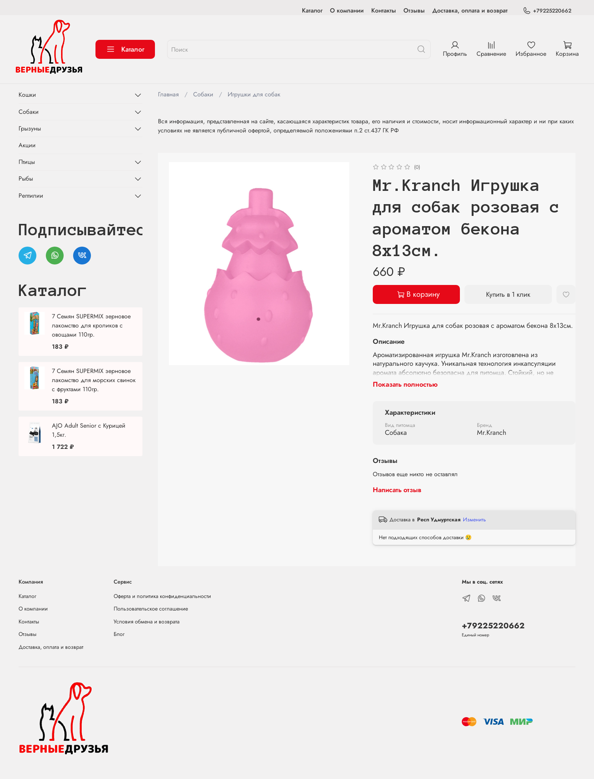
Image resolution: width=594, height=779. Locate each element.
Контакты (383, 10)
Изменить (474, 519)
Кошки (27, 94)
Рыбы (26, 178)
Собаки (203, 94)
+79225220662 (547, 11)
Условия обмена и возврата (147, 621)
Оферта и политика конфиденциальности (162, 596)
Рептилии (31, 195)
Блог (119, 634)
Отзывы (414, 10)
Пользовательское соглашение (151, 608)
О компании (347, 10)
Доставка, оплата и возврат (470, 10)
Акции (27, 145)
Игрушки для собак (254, 94)
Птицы (27, 161)
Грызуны (30, 128)
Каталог (312, 10)
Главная (168, 94)
